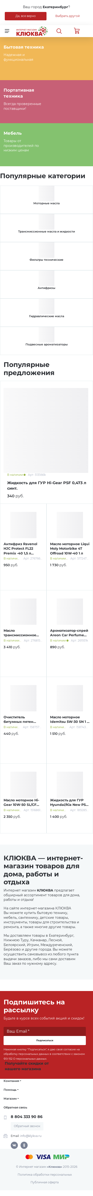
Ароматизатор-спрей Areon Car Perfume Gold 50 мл (69, 635)
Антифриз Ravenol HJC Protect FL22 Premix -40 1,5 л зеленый (20, 551)
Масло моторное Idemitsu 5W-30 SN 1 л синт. (69, 722)
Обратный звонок (27, 1126)
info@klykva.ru (30, 1136)
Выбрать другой (67, 16)
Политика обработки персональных (45, 1174)
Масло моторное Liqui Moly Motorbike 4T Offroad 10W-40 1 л (69, 548)
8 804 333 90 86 (26, 1116)
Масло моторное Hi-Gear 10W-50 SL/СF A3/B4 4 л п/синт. (21, 805)
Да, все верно (26, 16)
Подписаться (44, 1040)
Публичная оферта (45, 1182)
